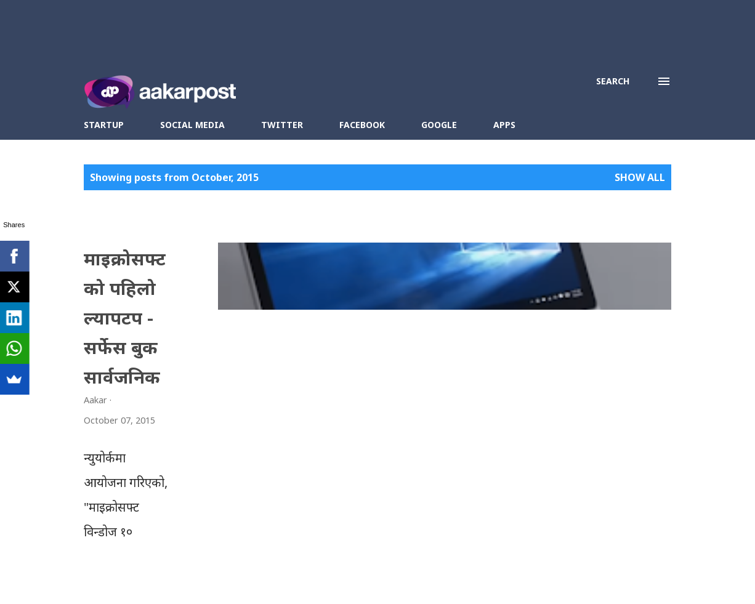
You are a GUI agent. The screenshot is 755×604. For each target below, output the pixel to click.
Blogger (538, 574)
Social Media (192, 125)
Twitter (282, 125)
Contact (394, 574)
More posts (439, 511)
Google (439, 125)
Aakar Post (224, 574)
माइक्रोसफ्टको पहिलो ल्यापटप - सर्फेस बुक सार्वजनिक (271, 272)
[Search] (612, 81)
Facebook (362, 125)
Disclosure (441, 574)
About (356, 574)
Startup (104, 125)
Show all (640, 177)
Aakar (322, 574)
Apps (504, 125)
